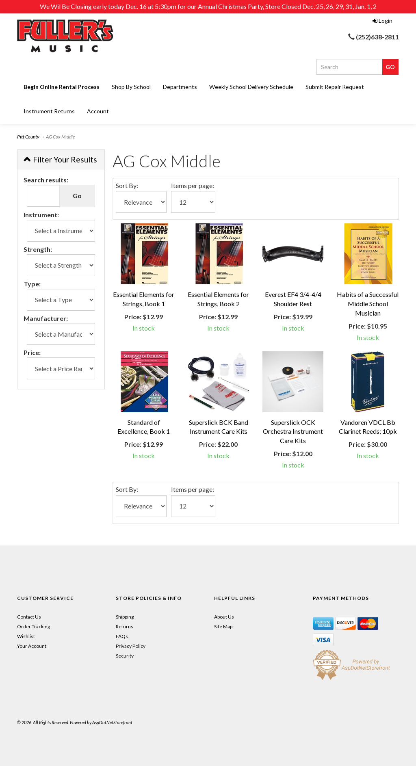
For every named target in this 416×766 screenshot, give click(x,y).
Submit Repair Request (335, 86)
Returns (124, 626)
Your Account (31, 646)
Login (382, 20)
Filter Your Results (60, 159)
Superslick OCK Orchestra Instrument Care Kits (293, 431)
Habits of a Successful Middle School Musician (368, 303)
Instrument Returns (49, 111)
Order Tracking (33, 626)
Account (98, 111)
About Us (224, 617)
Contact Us (29, 617)
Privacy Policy (130, 646)
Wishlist (26, 636)
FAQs (122, 636)
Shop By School (131, 86)
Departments (180, 86)
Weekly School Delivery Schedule (251, 86)
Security (125, 656)
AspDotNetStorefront (112, 722)
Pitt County (28, 137)
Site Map (223, 626)
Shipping (125, 617)
